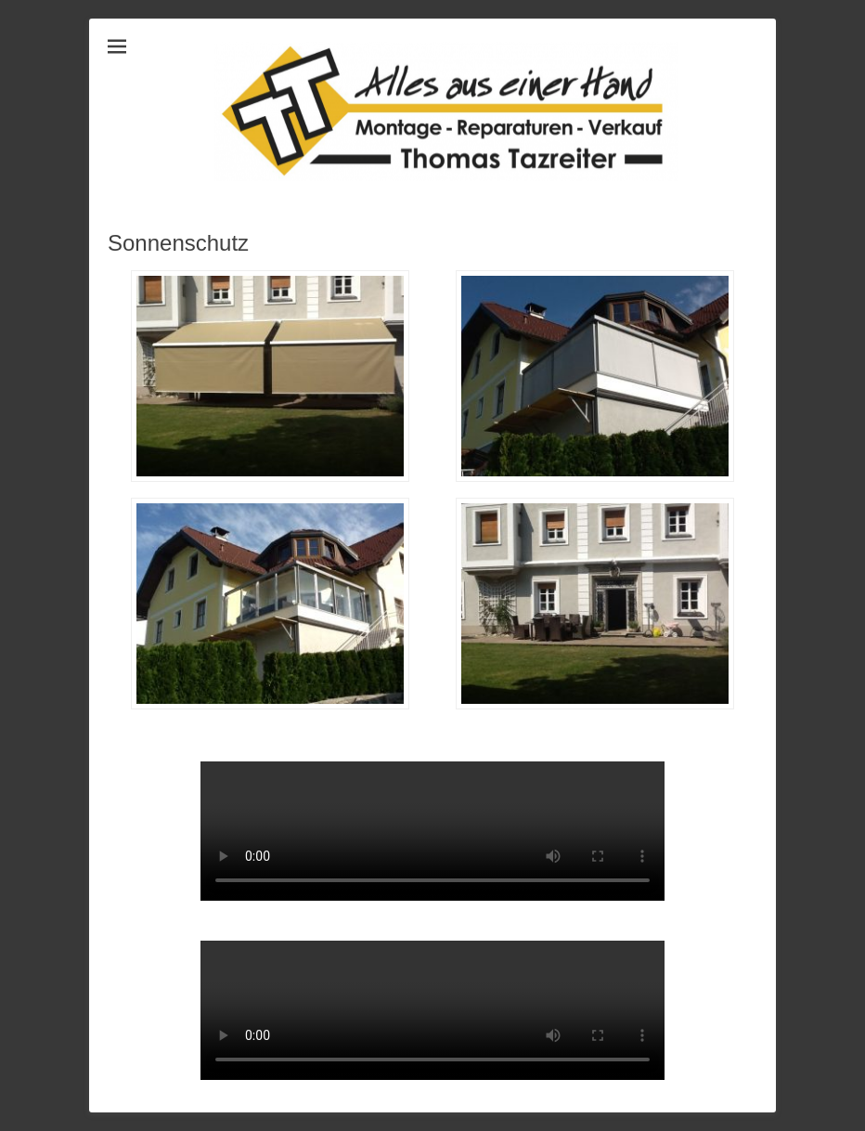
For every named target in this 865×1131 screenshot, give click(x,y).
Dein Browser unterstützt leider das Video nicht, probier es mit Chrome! (432, 831)
